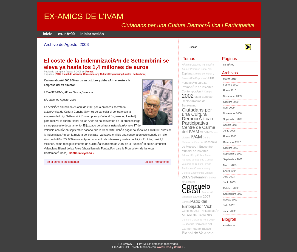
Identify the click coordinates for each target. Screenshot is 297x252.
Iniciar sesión (92, 34)
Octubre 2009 (231, 101)
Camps (186, 201)
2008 (58, 74)
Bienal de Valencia (72, 74)
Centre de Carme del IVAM (198, 129)
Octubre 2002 (231, 188)
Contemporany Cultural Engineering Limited (107, 74)
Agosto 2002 (230, 199)
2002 (188, 96)
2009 (186, 177)
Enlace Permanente (156, 161)
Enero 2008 (229, 136)
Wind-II (178, 247)
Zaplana (187, 73)
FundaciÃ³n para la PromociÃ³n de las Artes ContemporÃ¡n (197, 87)
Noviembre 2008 (232, 113)
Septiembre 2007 (233, 153)
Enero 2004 (229, 170)
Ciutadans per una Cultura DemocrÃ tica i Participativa (197, 116)
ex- (183, 224)
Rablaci (187, 101)
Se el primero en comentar (63, 161)
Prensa (89, 71)
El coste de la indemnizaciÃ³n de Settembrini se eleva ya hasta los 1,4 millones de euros (106, 63)
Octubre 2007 (231, 147)
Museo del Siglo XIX (197, 215)
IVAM (196, 136)
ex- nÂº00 (66, 34)
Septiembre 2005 (233, 159)
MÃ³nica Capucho (191, 64)
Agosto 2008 (230, 124)
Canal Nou (206, 69)
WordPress (164, 247)
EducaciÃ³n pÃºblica (193, 155)
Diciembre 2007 (232, 142)
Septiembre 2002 (233, 193)
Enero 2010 (229, 90)
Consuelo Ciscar (196, 189)
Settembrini (139, 74)
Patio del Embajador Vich (197, 204)
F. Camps (206, 91)
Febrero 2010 (230, 84)
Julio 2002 (229, 205)
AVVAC (190, 224)
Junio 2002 (229, 211)
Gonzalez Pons (200, 219)
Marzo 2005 (230, 165)
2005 (197, 210)
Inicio (48, 34)
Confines (187, 210)
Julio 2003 (229, 176)
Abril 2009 (229, 107)
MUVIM (204, 132)
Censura (186, 219)
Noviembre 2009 (232, 96)
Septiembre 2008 (233, 119)
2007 (206, 196)
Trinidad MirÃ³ (209, 210)
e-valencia (229, 225)
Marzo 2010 (230, 78)
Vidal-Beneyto (203, 96)
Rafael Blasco (202, 228)
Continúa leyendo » (81, 153)
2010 (212, 219)
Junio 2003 (229, 182)
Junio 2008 (229, 130)
